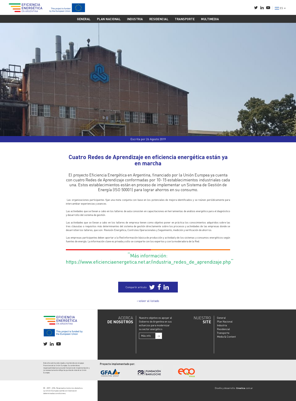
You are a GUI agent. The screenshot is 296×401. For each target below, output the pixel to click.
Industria (222, 325)
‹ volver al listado (148, 301)
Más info (151, 336)
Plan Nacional (225, 321)
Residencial (223, 329)
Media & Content (226, 336)
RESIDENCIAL (159, 19)
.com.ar (244, 388)
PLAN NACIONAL (109, 19)
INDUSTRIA (135, 19)
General (221, 317)
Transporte (223, 332)
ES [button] (280, 8)
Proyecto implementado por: (117, 364)
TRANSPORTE (185, 19)
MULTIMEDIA (210, 19)
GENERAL (84, 19)
